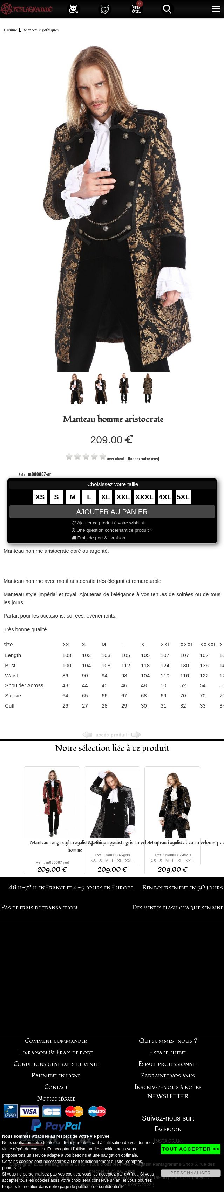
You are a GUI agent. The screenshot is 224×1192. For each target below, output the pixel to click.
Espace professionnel (168, 1064)
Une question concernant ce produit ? (112, 530)
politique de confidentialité (100, 1186)
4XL (165, 497)
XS (40, 497)
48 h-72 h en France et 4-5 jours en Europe (70, 887)
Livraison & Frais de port (56, 1052)
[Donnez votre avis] (143, 458)
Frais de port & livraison (98, 537)
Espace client (168, 1052)
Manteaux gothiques (41, 30)
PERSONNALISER (190, 1173)
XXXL (144, 497)
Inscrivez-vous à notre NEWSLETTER (168, 1092)
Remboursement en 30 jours (182, 887)
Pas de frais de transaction (39, 907)
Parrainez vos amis (168, 1075)
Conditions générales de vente (56, 1064)
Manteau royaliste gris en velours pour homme (135, 842)
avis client (116, 458)
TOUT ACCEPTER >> (190, 1149)
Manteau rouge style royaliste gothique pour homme (75, 846)
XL (105, 497)
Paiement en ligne (56, 1075)
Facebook (168, 1129)
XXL (123, 497)
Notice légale (56, 1098)
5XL (183, 497)
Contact (56, 1087)
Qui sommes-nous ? (168, 1040)
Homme (10, 30)
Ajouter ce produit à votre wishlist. (108, 522)
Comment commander (56, 1040)
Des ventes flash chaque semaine (177, 907)
